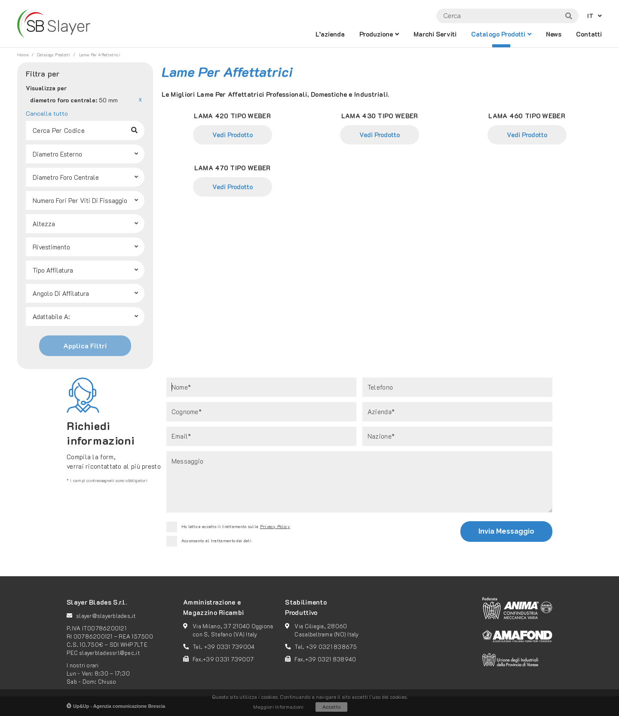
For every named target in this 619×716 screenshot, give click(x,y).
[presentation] (349, 533)
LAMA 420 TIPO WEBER (232, 115)
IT (590, 16)
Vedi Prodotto (232, 134)
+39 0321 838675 (331, 646)
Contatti (589, 34)
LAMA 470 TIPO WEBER (232, 167)
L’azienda (330, 34)
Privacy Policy (275, 526)
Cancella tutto (47, 113)
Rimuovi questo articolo (140, 99)
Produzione (376, 34)
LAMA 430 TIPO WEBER (379, 115)
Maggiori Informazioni (278, 706)
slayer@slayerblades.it (106, 615)
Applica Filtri (85, 345)
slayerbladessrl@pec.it (109, 652)
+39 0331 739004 (229, 646)
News (553, 34)
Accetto (331, 706)
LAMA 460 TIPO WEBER (526, 115)
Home (22, 55)
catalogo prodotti (498, 34)
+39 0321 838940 (330, 659)
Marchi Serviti (435, 34)
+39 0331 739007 (228, 659)
